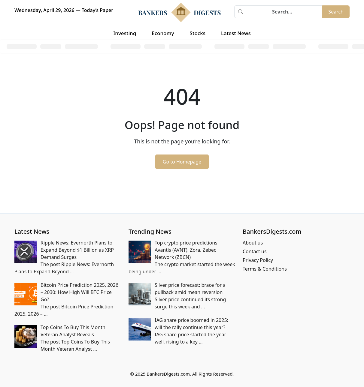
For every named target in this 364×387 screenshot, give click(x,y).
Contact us (255, 251)
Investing (124, 33)
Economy (163, 33)
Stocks (197, 33)
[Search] (284, 11)
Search (336, 11)
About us (253, 242)
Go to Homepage (182, 161)
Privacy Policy (258, 260)
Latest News (236, 33)
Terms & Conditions (265, 269)
